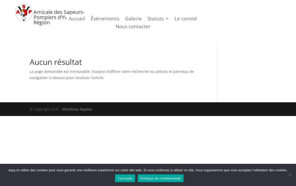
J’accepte (125, 178)
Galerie (133, 19)
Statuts (155, 19)
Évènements (105, 19)
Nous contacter (133, 27)
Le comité (186, 19)
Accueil (77, 19)
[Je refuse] (289, 174)
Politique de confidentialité (160, 178)
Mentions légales (77, 109)
